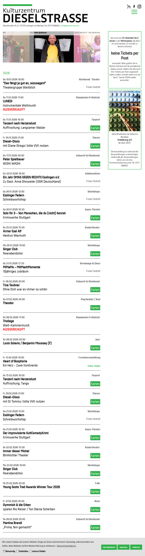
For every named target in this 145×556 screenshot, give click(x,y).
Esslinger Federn (14, 197)
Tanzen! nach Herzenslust (24, 125)
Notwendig (9, 551)
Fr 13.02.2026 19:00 (13, 357)
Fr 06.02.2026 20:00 (14, 281)
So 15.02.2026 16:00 (14, 375)
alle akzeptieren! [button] (109, 547)
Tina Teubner (25, 287)
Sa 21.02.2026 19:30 (13, 429)
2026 (6, 73)
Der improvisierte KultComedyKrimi (25, 435)
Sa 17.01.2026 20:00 (13, 155)
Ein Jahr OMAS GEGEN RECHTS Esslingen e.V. (32, 179)
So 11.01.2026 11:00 (13, 97)
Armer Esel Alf (14, 233)
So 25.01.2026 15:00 (14, 227)
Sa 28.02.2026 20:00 (14, 519)
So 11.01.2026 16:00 (13, 119)
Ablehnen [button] (136, 547)
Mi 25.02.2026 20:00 (14, 483)
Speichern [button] (123, 547)
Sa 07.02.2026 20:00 (14, 299)
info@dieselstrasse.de (70, 25)
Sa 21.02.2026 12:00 (13, 411)
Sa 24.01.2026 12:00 (13, 191)
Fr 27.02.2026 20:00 (13, 501)
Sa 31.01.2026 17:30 (13, 263)
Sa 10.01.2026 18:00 (13, 79)
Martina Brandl (17, 525)
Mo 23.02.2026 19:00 (14, 465)
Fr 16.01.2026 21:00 (13, 137)
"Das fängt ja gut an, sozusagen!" (24, 85)
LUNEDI (19, 103)
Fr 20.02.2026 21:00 (13, 393)
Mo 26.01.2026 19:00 (14, 245)
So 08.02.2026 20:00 (14, 339)
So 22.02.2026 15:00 (14, 447)
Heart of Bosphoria (20, 363)
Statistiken (22, 551)
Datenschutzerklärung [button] (66, 545)
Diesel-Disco (25, 143)
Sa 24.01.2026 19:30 (13, 209)
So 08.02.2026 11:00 (14, 317)
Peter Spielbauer (13, 161)
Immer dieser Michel (16, 453)
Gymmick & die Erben (29, 507)
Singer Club (13, 251)
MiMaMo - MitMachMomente (21, 269)
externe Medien (38, 551)
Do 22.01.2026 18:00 (14, 173)
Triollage (16, 323)
